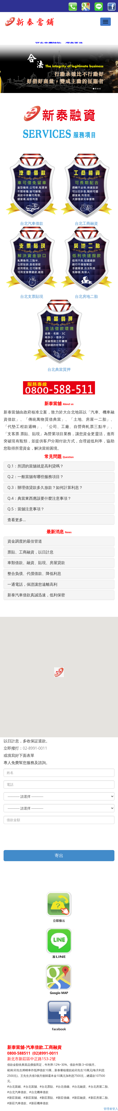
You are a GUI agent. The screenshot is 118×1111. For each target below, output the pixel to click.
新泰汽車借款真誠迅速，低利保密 (36, 595)
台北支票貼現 (32, 262)
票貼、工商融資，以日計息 (30, 552)
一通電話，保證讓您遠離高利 (32, 584)
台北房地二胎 (86, 262)
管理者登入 (111, 1109)
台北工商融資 (86, 189)
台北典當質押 (59, 335)
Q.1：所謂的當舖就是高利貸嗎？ (35, 466)
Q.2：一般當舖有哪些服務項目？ (35, 476)
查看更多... (16, 519)
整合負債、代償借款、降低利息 (34, 573)
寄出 (59, 855)
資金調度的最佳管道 (24, 541)
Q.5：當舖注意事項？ (25, 509)
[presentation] (40, 837)
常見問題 (59, 456)
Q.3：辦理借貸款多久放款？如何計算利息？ (45, 487)
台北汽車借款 (32, 189)
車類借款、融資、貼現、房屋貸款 (36, 562)
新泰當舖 (58, 403)
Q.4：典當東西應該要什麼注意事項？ (39, 498)
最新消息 (59, 531)
